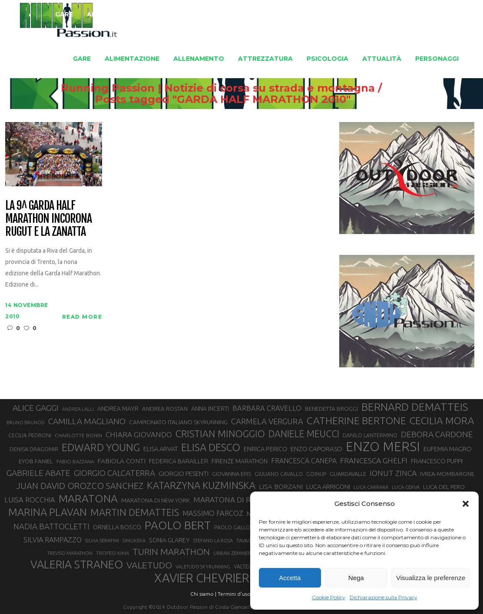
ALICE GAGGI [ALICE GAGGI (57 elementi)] (36, 408)
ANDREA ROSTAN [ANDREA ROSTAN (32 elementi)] (165, 408)
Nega (356, 577)
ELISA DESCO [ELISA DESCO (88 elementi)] (210, 447)
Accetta (290, 577)
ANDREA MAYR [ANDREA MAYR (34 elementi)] (118, 408)
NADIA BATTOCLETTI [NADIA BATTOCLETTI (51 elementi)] (51, 526)
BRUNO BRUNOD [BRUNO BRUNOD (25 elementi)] (26, 422)
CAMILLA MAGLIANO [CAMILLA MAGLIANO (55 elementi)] (87, 421)
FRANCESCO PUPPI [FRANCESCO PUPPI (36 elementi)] (437, 461)
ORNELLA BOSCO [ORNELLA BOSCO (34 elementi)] (117, 527)
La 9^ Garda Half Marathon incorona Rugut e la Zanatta (48, 218)
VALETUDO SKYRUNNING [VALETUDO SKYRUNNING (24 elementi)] (202, 566)
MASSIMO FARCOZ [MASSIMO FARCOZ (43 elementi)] (212, 513)
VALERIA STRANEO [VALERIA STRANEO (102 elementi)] (76, 564)
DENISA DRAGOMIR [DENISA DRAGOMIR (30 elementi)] (34, 449)
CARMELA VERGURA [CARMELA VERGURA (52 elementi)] (267, 421)
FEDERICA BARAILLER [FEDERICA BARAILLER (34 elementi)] (178, 461)
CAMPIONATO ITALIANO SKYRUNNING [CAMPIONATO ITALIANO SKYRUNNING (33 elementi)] (178, 422)
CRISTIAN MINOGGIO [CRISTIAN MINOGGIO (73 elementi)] (220, 433)
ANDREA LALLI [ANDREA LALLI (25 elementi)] (78, 409)
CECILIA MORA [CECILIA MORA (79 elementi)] (442, 420)
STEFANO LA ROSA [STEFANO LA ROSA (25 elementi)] (213, 540)
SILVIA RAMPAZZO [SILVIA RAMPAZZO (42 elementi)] (52, 540)
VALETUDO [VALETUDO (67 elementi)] (149, 565)
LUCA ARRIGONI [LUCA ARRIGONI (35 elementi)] (328, 486)
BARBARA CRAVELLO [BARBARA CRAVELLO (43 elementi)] (266, 408)
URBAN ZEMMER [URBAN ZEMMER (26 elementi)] (232, 553)
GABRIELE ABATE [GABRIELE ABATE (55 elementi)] (38, 473)
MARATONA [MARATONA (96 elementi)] (88, 498)
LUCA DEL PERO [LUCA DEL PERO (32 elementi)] (444, 486)
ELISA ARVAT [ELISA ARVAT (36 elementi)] (160, 448)
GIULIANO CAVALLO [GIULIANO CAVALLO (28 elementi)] (279, 474)
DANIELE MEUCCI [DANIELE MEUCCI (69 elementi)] (303, 434)
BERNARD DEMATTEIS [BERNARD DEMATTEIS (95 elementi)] (414, 407)
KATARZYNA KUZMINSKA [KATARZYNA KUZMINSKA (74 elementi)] (201, 485)
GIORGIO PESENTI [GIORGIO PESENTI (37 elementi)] (183, 473)
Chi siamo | (203, 594)
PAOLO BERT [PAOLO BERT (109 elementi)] (178, 525)
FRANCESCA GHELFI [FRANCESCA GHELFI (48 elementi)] (373, 460)
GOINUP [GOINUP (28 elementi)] (316, 474)
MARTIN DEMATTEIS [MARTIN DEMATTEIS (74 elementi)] (134, 512)
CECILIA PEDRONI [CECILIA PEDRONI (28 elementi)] (29, 435)
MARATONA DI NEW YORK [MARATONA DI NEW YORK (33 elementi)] (155, 500)
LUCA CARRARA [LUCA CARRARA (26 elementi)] (371, 487)
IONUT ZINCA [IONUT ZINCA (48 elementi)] (393, 473)
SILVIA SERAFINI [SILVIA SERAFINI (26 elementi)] (102, 540)
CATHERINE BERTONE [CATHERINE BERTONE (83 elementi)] (356, 420)
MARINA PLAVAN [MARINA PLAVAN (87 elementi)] (47, 512)
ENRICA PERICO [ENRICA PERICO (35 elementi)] (265, 448)
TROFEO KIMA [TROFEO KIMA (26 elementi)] (112, 553)
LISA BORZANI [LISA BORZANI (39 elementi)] (281, 486)
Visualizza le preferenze (430, 577)
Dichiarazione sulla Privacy (383, 597)
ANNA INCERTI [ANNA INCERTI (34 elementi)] (210, 408)
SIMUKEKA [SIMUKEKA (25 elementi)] (134, 540)
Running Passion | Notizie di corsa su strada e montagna (254, 88)
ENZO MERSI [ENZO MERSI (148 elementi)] (383, 446)
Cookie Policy (328, 597)
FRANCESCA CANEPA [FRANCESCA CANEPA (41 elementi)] (304, 461)
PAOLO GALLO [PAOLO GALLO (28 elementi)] (232, 527)
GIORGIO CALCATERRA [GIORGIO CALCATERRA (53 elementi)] (114, 473)
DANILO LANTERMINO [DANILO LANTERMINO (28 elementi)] (370, 435)
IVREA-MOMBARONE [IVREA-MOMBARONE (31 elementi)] (447, 474)
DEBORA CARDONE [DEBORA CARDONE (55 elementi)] (437, 434)
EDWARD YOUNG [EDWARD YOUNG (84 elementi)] (101, 447)
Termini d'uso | (235, 594)
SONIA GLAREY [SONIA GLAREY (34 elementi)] (169, 540)
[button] (465, 503)
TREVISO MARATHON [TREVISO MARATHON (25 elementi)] (70, 553)
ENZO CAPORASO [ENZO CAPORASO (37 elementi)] (316, 448)
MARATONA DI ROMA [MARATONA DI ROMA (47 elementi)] (230, 499)
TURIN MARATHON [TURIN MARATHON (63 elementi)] (171, 552)
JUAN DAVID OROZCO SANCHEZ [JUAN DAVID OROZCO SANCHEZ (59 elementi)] (79, 486)
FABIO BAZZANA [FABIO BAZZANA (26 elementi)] (75, 461)
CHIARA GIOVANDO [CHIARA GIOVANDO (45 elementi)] (139, 434)
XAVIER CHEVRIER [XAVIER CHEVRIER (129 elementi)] (201, 578)
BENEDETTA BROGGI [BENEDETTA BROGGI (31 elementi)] (331, 409)
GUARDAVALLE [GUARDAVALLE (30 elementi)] (348, 474)
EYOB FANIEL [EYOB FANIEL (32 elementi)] (36, 461)
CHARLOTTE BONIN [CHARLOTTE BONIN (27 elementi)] (78, 435)
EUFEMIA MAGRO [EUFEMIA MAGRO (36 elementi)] (447, 448)
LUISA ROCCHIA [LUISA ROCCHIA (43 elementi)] (29, 500)
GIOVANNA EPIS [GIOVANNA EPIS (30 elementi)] (231, 474)
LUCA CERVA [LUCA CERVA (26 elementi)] (406, 487)
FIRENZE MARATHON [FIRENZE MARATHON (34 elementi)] (240, 461)
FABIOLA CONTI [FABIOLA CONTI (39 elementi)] (121, 461)
